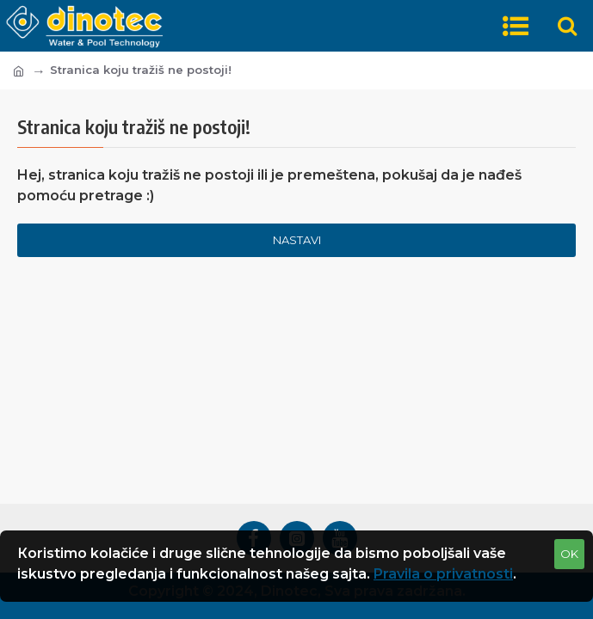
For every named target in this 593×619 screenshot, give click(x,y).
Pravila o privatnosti (443, 574)
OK (569, 554)
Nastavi (297, 240)
